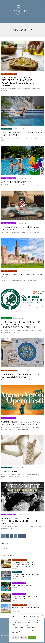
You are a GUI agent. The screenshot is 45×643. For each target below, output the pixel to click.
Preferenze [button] (23, 637)
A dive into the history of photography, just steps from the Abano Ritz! (22, 521)
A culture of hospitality (16, 182)
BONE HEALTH (9, 471)
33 (19, 536)
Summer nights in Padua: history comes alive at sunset (21, 375)
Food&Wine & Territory (9, 74)
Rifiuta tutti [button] (15, 637)
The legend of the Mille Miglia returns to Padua (20, 228)
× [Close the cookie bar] (42, 615)
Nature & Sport (7, 318)
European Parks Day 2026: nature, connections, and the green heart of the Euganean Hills (21, 325)
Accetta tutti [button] (32, 637)
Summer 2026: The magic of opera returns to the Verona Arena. (21, 423)
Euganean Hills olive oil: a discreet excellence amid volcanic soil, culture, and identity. (17, 81)
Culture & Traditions (8, 178)
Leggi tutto (18, 632)
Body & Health (6, 128)
